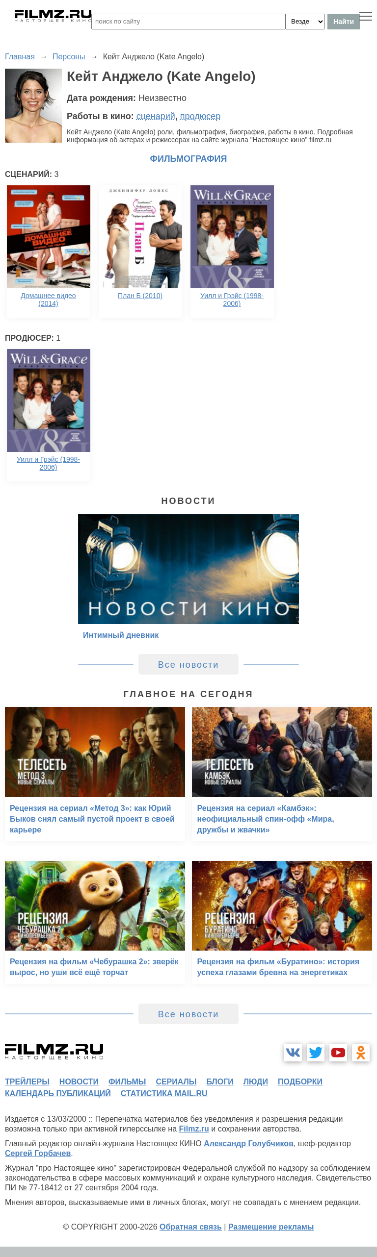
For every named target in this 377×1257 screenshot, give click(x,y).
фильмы (127, 1082)
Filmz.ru (194, 1129)
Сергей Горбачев (38, 1153)
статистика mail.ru (164, 1093)
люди (255, 1082)
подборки (300, 1082)
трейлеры (27, 1082)
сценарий (155, 116)
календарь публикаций (58, 1093)
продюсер (200, 116)
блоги (219, 1082)
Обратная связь (191, 1227)
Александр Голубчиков (249, 1143)
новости (79, 1082)
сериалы (176, 1082)
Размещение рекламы (271, 1227)
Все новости (188, 665)
